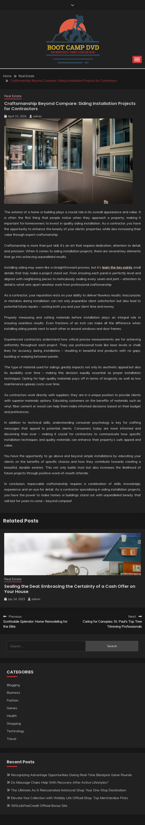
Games (12, 708)
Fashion (12, 700)
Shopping (14, 723)
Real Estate (13, 96)
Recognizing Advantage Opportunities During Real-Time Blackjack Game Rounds (71, 775)
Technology (15, 731)
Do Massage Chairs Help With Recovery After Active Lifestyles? (59, 782)
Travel (11, 739)
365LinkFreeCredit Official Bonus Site (39, 805)
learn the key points (117, 267)
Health (12, 716)
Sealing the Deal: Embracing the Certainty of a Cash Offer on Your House (69, 588)
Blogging (13, 685)
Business (13, 692)
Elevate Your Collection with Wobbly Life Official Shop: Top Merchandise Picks (69, 798)
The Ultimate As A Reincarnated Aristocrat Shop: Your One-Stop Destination (68, 790)
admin (37, 116)
